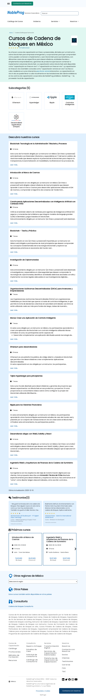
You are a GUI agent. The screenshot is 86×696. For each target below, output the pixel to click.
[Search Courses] (60, 13)
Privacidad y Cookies (43, 691)
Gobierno (37, 21)
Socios (65, 654)
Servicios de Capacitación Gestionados (50, 653)
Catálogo (13, 648)
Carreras (66, 665)
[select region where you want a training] (43, 581)
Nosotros (73, 21)
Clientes (66, 658)
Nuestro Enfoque (34, 646)
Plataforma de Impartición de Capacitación (51, 660)
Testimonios (67, 661)
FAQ (64, 668)
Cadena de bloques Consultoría (21, 606)
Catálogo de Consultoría (32, 661)
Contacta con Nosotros (22, 3)
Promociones (15, 652)
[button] (75, 549)
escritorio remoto (44, 71)
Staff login (43, 695)
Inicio (11, 32)
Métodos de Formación (14, 656)
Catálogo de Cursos (15, 21)
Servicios (54, 21)
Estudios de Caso (31, 650)
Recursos (13, 660)
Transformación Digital (51, 647)
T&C (64, 671)
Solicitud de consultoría (31, 655)
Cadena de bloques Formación (24, 32)
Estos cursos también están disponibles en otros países (30, 594)
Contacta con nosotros (71, 691)
